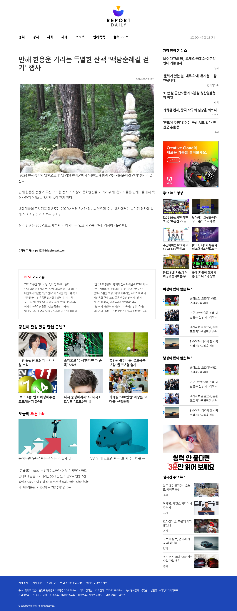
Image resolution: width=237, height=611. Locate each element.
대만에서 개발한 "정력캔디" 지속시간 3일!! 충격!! (50, 293)
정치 (22, 37)
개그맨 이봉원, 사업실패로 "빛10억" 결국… (116, 302)
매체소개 (23, 583)
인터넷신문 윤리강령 (71, 583)
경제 (36, 37)
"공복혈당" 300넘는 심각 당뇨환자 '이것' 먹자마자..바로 (52, 470)
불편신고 (51, 583)
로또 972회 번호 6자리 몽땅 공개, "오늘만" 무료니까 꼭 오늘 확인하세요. (52, 302)
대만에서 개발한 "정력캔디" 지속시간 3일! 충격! (119, 306)
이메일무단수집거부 (96, 583)
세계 (64, 37)
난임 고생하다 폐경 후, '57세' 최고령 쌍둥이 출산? (50, 288)
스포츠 (80, 37)
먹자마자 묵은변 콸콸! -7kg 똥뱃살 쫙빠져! (46, 306)
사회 (50, 37)
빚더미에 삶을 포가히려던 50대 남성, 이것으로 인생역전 (52, 476)
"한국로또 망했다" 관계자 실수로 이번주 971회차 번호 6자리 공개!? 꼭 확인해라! (122, 284)
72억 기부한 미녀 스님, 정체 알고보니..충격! (47, 284)
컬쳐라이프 (121, 37)
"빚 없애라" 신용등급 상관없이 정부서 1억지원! (49, 297)
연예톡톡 (99, 37)
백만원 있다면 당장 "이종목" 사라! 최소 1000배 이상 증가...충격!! (52, 310)
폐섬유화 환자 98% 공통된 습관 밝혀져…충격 (118, 297)
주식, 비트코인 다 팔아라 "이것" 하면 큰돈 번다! (118, 288)
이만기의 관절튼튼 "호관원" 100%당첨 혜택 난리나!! (121, 310)
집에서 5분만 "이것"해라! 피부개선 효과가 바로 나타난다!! (122, 293)
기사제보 (37, 583)
